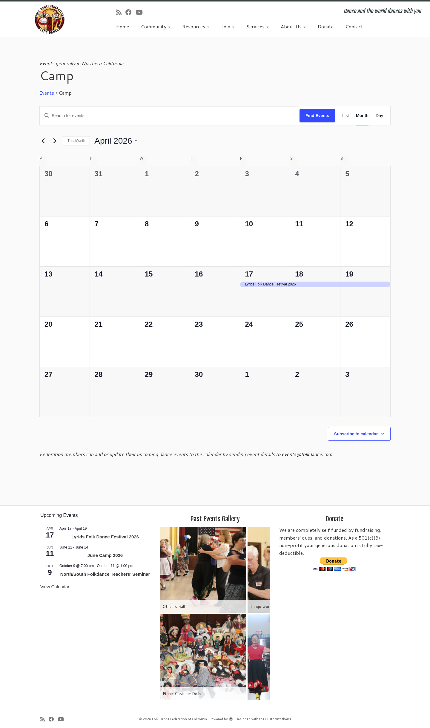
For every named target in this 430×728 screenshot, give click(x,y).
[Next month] (54, 140)
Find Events (317, 115)
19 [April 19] (349, 274)
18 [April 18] (299, 274)
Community (156, 26)
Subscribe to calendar (356, 433)
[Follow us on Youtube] (141, 12)
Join (227, 26)
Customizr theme (278, 719)
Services (257, 26)
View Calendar (54, 586)
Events (46, 93)
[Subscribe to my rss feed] (120, 12)
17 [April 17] (249, 274)
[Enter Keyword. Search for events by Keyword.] (170, 115)
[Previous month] (43, 140)
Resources (195, 26)
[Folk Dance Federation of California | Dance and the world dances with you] (49, 19)
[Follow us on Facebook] (130, 12)
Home (122, 26)
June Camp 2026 (105, 555)
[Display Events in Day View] (379, 115)
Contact (354, 26)
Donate (326, 26)
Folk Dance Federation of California (179, 719)
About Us (293, 26)
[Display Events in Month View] (362, 115)
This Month (76, 141)
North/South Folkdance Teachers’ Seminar (105, 574)
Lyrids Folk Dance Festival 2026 (105, 536)
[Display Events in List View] (345, 115)
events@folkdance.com (307, 454)
